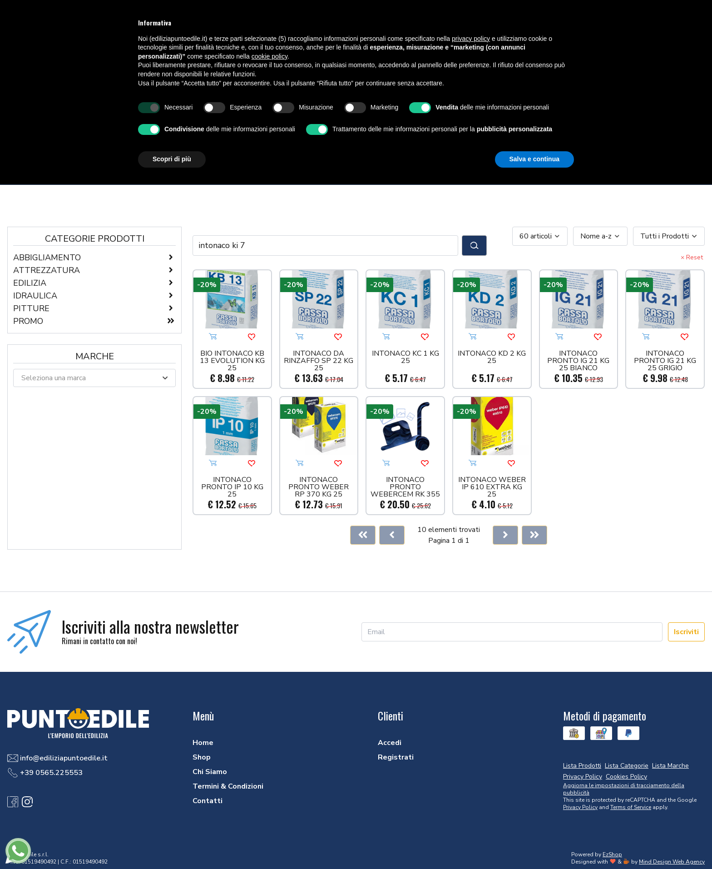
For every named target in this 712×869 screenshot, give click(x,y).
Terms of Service (630, 807)
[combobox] (540, 236)
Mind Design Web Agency (672, 861)
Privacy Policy (580, 807)
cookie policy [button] (269, 56)
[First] (363, 535)
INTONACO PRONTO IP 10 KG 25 (232, 487)
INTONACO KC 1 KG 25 (405, 358)
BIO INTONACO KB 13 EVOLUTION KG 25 (232, 361)
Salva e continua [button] (534, 159)
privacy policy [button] (471, 38)
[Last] (534, 535)
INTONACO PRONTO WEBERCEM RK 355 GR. (405, 487)
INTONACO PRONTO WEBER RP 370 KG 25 (318, 487)
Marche (94, 356)
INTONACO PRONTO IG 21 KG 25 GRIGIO (665, 361)
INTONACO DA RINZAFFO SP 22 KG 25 (318, 361)
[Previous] (392, 535)
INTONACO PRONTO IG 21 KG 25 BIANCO (578, 361)
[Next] (505, 535)
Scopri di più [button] (172, 159)
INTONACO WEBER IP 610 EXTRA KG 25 (492, 487)
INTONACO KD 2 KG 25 (492, 358)
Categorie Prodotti (94, 239)
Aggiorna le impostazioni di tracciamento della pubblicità (623, 789)
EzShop (612, 854)
